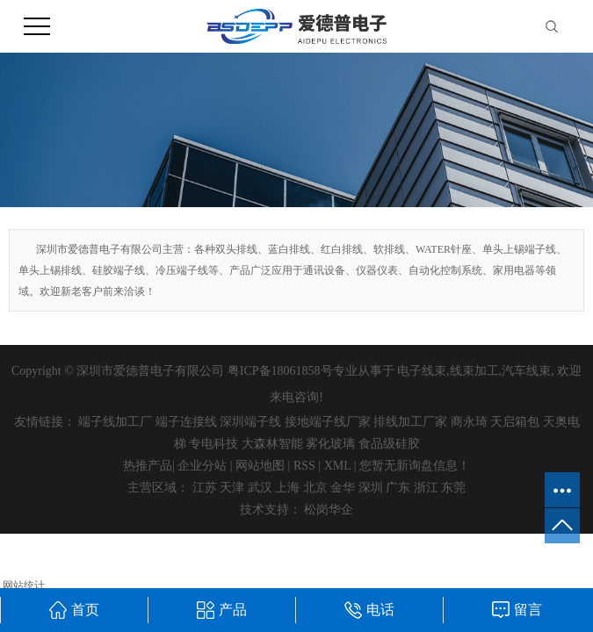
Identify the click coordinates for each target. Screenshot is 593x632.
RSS (304, 465)
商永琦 (469, 421)
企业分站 (202, 465)
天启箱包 (514, 421)
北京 (315, 487)
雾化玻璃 (330, 443)
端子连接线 (186, 421)
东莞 (453, 487)
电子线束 (421, 370)
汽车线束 (526, 370)
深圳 (370, 487)
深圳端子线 (250, 421)
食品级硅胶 (389, 443)
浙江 (426, 487)
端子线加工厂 (115, 421)
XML (337, 465)
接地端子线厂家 (328, 421)
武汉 (260, 487)
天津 (232, 487)
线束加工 (474, 370)
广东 (398, 487)
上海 (287, 487)
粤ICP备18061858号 (280, 370)
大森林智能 (272, 443)
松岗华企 (328, 509)
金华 (342, 487)
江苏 (204, 487)
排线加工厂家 (410, 421)
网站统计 (24, 585)
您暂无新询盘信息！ (414, 465)
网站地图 (260, 465)
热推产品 (147, 465)
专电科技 (213, 443)
